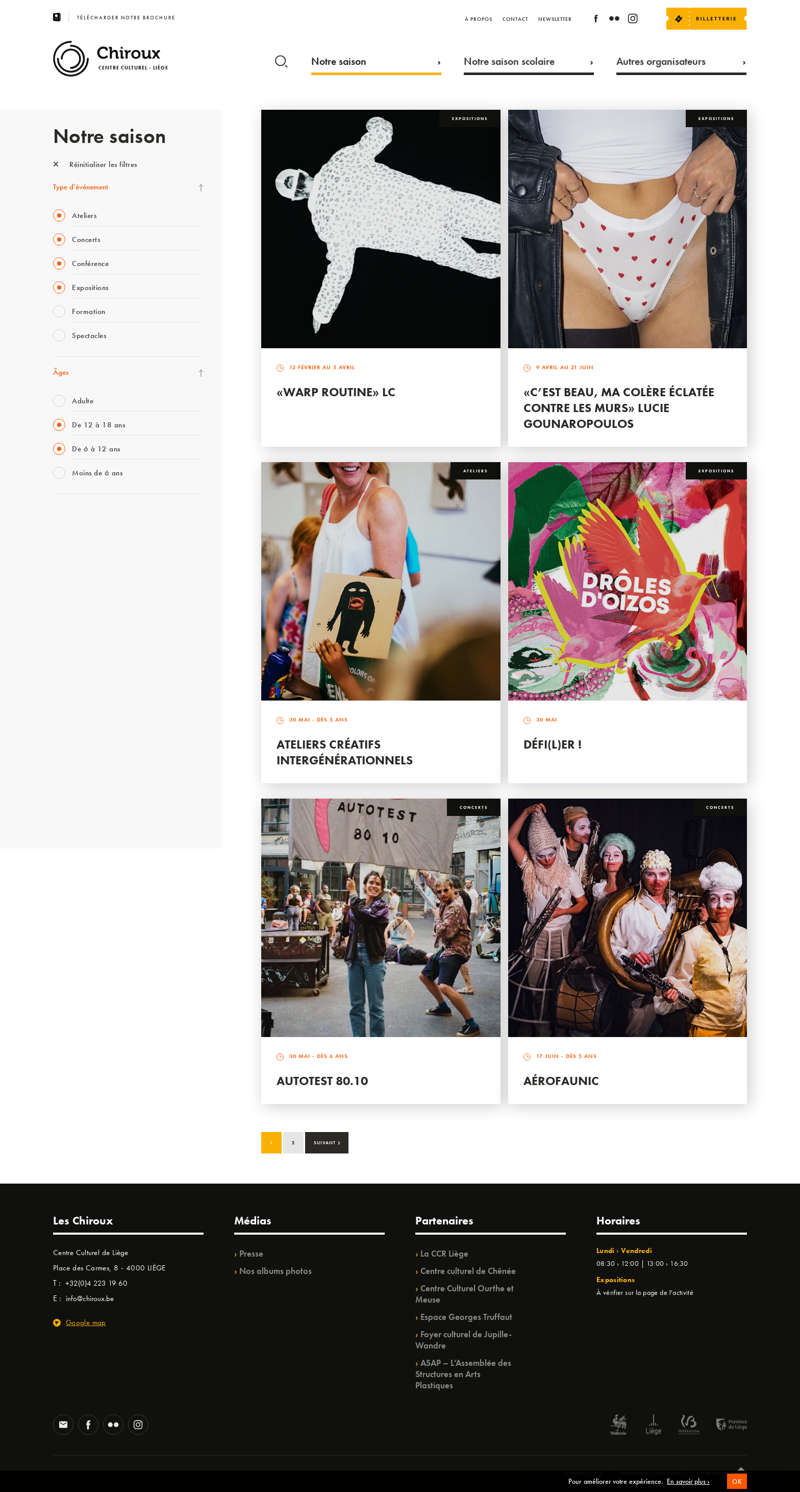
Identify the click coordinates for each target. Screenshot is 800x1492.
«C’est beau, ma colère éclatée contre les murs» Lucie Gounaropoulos (618, 407)
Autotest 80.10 (322, 1081)
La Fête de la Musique (86, 541)
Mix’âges (67, 582)
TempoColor (71, 750)
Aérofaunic (561, 1081)
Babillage (67, 603)
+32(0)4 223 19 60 (96, 1283)
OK (737, 1481)
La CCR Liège (444, 1253)
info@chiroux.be (90, 1298)
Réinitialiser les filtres (95, 164)
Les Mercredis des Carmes (92, 562)
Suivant (327, 1142)
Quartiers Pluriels (78, 708)
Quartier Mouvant (81, 687)
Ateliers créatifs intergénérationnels (345, 752)
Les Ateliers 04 (75, 666)
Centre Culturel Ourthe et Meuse (464, 1294)
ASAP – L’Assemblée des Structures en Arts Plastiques (463, 1374)
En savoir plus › (688, 1481)
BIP (58, 645)
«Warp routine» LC (336, 392)
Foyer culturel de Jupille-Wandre (463, 1340)
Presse (251, 1253)
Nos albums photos (275, 1271)
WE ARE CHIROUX (83, 792)
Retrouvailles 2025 (82, 813)
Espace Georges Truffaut (466, 1316)
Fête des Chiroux (78, 520)
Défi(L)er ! (552, 744)
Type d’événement (80, 187)
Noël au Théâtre (77, 771)
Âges (60, 372)
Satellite (65, 624)
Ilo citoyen (68, 729)
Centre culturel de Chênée (468, 1271)
